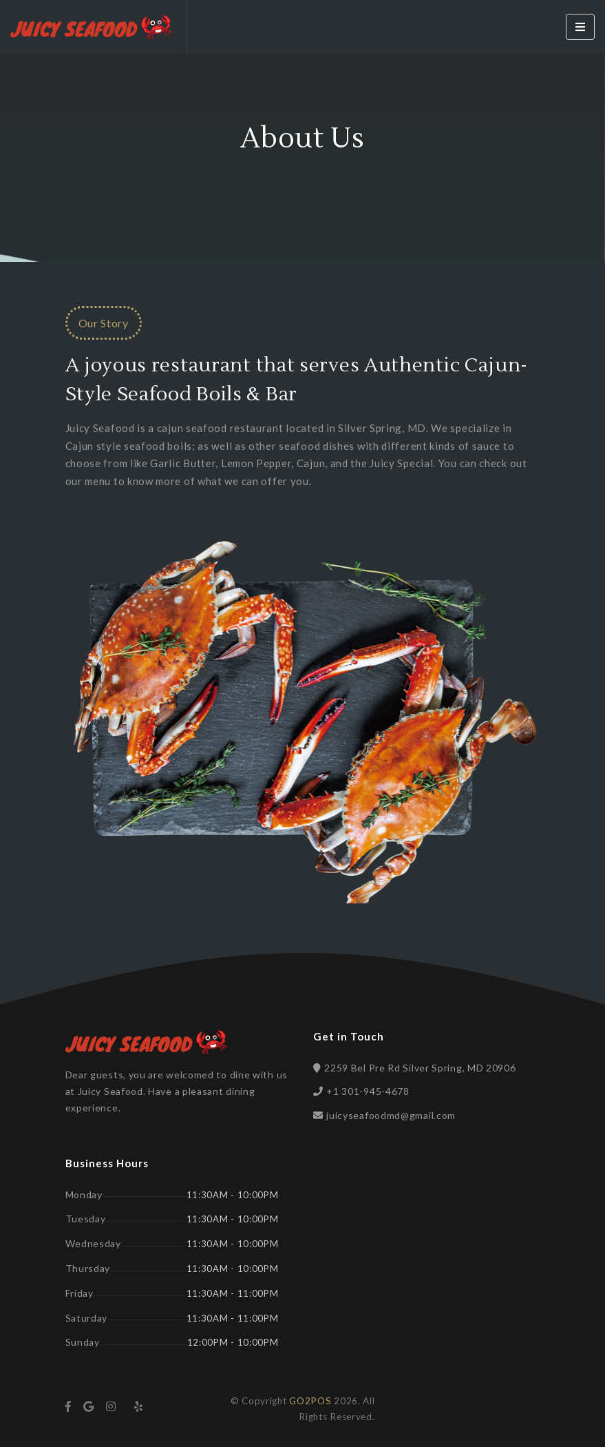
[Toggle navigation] (580, 27)
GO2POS (310, 1400)
